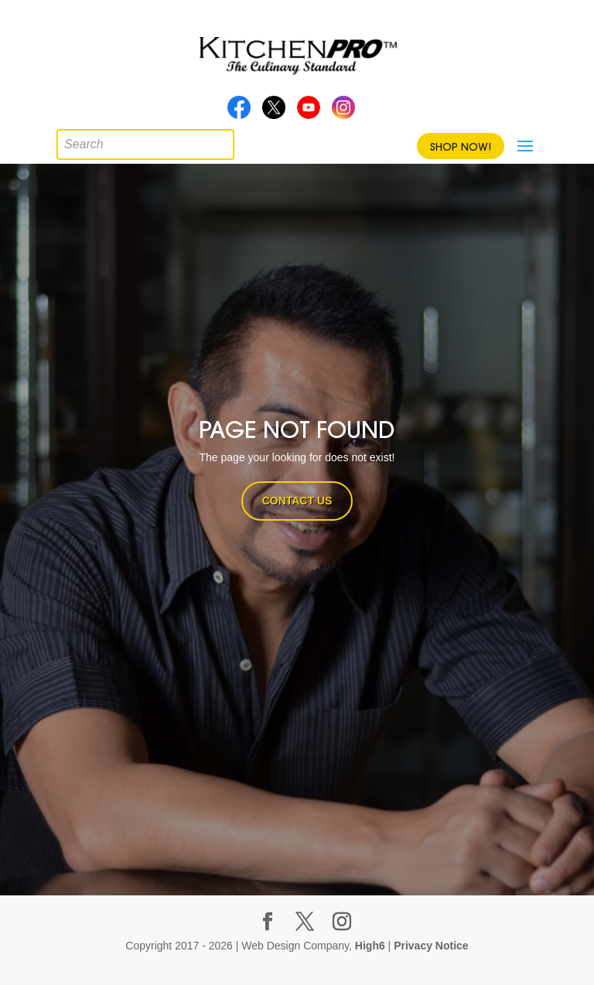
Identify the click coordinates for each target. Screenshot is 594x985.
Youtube (308, 112)
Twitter (273, 112)
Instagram (343, 112)
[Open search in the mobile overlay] (68, 140)
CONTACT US (297, 500)
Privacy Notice (431, 945)
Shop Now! (460, 147)
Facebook (239, 112)
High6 (370, 945)
